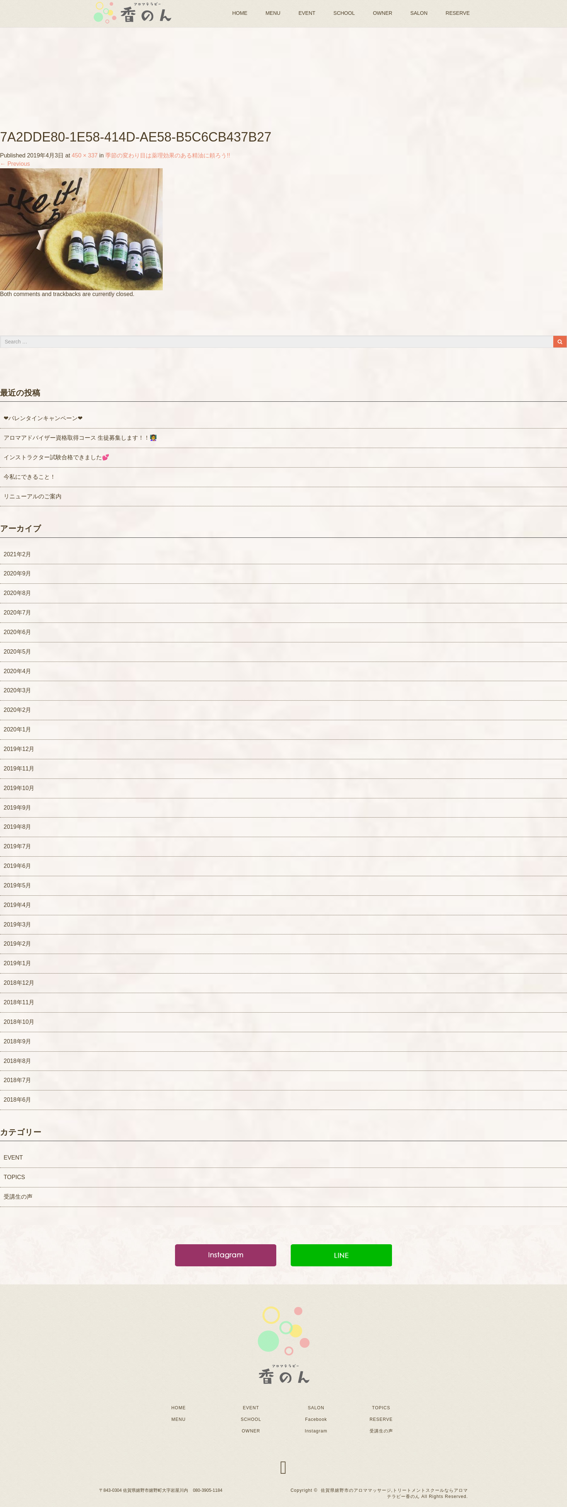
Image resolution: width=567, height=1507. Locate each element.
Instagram (316, 1431)
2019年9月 (17, 808)
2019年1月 (17, 963)
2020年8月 (17, 593)
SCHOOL (344, 13)
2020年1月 (17, 729)
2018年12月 (19, 983)
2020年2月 (17, 710)
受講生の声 (18, 1197)
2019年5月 (17, 885)
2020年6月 (17, 632)
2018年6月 (17, 1100)
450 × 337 (85, 155)
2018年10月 (19, 1022)
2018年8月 (17, 1061)
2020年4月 (17, 671)
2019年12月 (19, 749)
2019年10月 (19, 788)
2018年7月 (17, 1080)
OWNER (382, 13)
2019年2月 (17, 944)
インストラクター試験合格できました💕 (56, 457)
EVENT (306, 13)
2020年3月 (17, 690)
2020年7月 (17, 612)
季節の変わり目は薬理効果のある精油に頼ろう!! (167, 155)
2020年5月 (17, 652)
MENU (272, 13)
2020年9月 (17, 573)
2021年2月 (17, 554)
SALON (418, 13)
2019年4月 (17, 905)
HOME (239, 13)
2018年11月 (19, 1002)
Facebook (316, 1419)
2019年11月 (19, 768)
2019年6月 (17, 866)
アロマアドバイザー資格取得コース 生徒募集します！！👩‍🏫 (80, 438)
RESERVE (458, 13)
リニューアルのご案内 (32, 496)
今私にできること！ (30, 477)
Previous (15, 164)
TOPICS (14, 1177)
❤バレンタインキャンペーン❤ (43, 418)
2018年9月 (17, 1041)
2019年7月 (17, 846)
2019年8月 (17, 827)
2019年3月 (17, 924)
